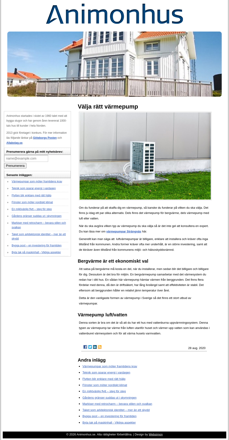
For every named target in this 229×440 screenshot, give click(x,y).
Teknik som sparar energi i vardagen (34, 188)
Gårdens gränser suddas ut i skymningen (37, 216)
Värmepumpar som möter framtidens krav (37, 181)
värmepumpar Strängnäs (123, 231)
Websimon (156, 434)
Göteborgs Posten (45, 137)
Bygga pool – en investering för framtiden (37, 245)
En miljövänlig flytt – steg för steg (32, 209)
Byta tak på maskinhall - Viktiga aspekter (36, 252)
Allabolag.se (14, 142)
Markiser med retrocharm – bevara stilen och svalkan (117, 403)
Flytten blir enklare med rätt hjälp (31, 195)
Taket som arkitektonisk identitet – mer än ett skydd (116, 410)
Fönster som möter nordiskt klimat (32, 202)
